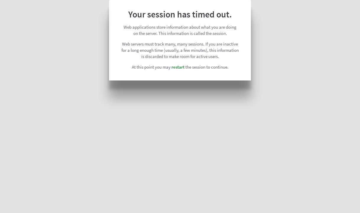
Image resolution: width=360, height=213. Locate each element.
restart (177, 67)
